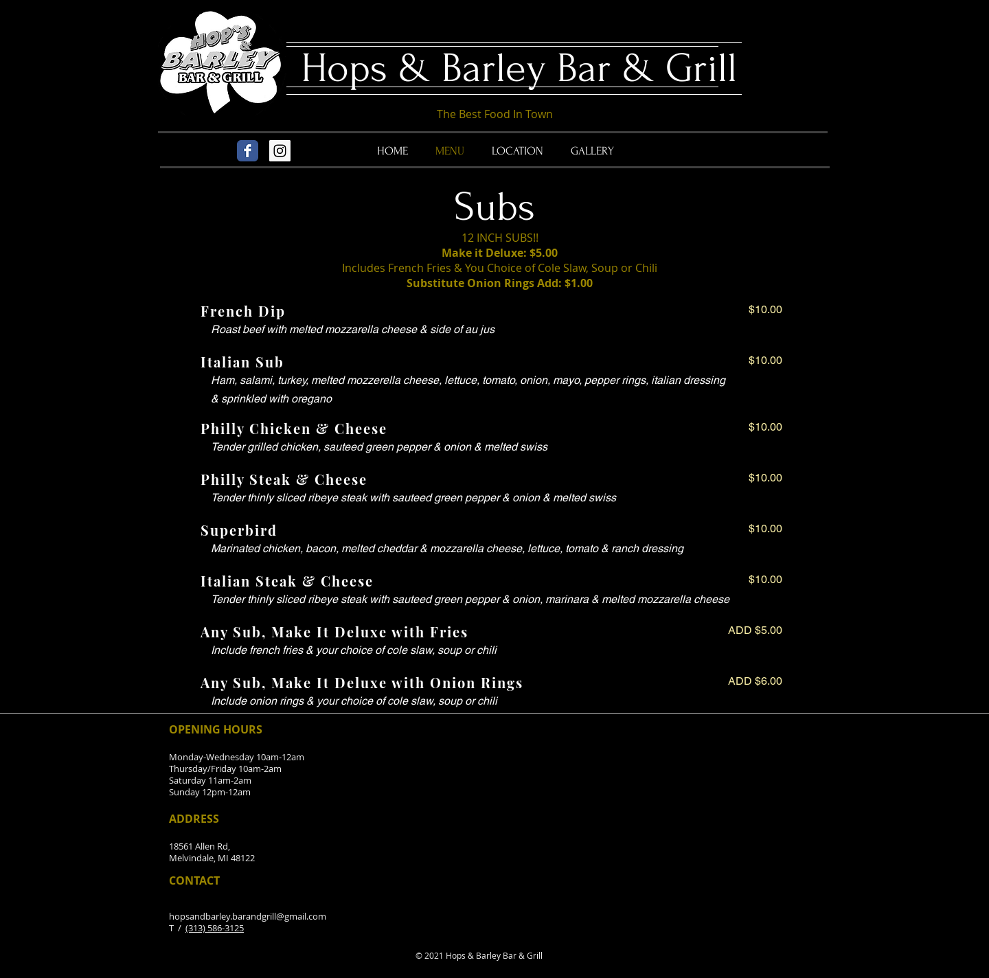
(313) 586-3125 (214, 928)
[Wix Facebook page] (247, 150)
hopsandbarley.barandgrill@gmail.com (247, 916)
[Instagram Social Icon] (280, 150)
